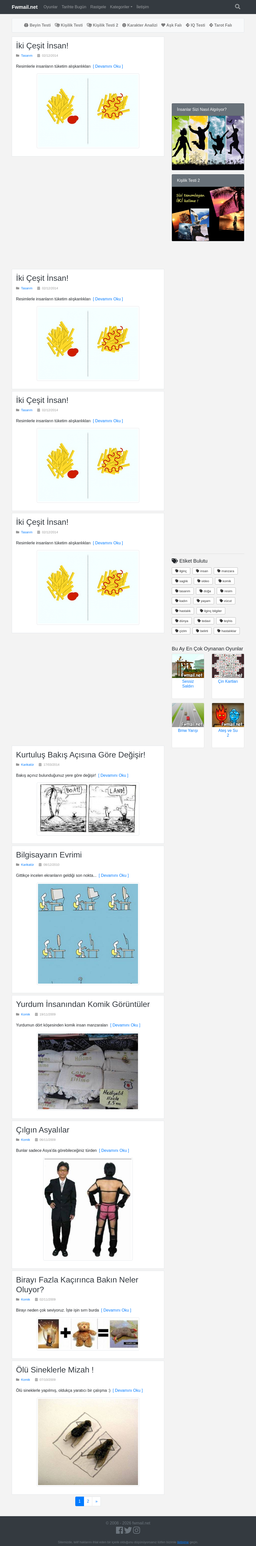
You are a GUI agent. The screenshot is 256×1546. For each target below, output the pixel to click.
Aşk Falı (171, 25)
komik (224, 581)
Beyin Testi (37, 25)
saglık (181, 581)
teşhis (226, 621)
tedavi (204, 621)
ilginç (181, 571)
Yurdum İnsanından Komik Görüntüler (83, 1004)
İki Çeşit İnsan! (42, 45)
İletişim (142, 7)
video (203, 581)
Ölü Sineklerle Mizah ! (55, 1369)
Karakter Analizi (140, 25)
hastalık (182, 611)
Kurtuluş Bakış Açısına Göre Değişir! (81, 754)
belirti (202, 631)
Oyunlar (51, 7)
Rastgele (98, 7)
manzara (225, 571)
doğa (205, 591)
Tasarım (26, 55)
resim (226, 591)
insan (202, 571)
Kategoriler (119, 7)
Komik (25, 1014)
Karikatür (27, 764)
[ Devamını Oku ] (107, 66)
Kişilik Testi (69, 25)
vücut (226, 601)
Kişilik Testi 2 (102, 25)
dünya (181, 621)
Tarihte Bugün (74, 7)
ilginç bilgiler (211, 611)
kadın (181, 601)
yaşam (203, 601)
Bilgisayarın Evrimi (49, 854)
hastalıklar (226, 631)
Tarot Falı (220, 25)
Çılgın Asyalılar (42, 1129)
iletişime (183, 1542)
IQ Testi (195, 25)
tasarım (182, 591)
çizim (181, 631)
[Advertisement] (88, 212)
